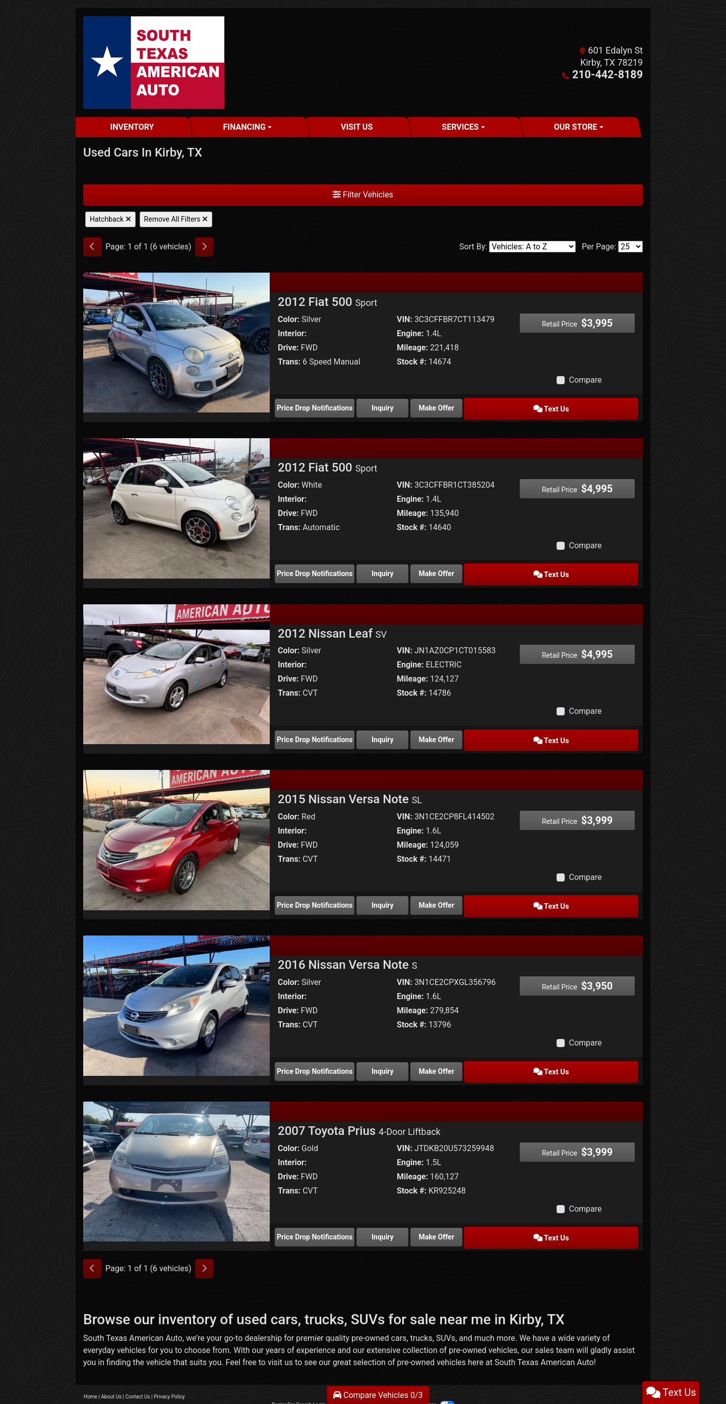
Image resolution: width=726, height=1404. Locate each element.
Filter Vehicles (363, 194)
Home (90, 1370)
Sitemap (376, 1378)
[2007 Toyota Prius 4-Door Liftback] (176, 1149)
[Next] (204, 246)
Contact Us (138, 1370)
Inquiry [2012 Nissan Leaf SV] (411, 728)
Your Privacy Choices (421, 1378)
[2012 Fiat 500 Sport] (176, 342)
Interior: (292, 333)
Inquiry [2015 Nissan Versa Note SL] (411, 890)
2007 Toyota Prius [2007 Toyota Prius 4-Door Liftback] (359, 1109)
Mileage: (412, 347)
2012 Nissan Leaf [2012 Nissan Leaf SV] (332, 624)
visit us (280, 1336)
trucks (421, 1312)
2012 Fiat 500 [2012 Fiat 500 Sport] (327, 302)
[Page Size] (630, 246)
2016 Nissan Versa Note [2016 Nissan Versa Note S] (347, 948)
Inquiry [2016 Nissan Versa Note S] (411, 1052)
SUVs (445, 1312)
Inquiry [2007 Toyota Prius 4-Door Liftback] (411, 1213)
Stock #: (412, 362)
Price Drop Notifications (319, 406)
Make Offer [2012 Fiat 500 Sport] (501, 406)
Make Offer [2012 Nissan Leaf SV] (501, 728)
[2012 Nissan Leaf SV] (176, 664)
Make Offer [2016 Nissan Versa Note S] (501, 1052)
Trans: (289, 362)
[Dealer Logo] (153, 62)
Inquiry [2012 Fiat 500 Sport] (411, 406)
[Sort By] (532, 246)
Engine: (410, 333)
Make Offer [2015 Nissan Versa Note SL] (501, 890)
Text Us (593, 406)
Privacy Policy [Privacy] (169, 1370)
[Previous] (92, 246)
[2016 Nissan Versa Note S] (176, 988)
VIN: (404, 319)
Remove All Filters (176, 219)
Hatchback (110, 219)
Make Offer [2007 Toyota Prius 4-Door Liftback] (501, 1213)
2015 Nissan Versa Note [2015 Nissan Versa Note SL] (350, 786)
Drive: (288, 347)
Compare (585, 380)
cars (399, 1312)
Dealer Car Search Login (299, 1378)
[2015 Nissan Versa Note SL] (176, 826)
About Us (111, 1370)
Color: (288, 319)
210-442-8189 (613, 74)
